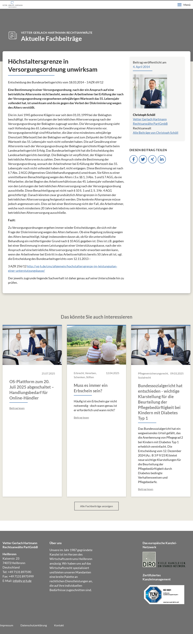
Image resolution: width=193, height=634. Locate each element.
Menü (183, 4)
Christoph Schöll (144, 115)
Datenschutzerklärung (33, 625)
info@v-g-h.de (22, 581)
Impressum (6, 625)
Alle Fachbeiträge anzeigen (96, 506)
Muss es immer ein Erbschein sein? (91, 388)
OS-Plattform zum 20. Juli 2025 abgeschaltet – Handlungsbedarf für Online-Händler (31, 389)
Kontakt (59, 625)
